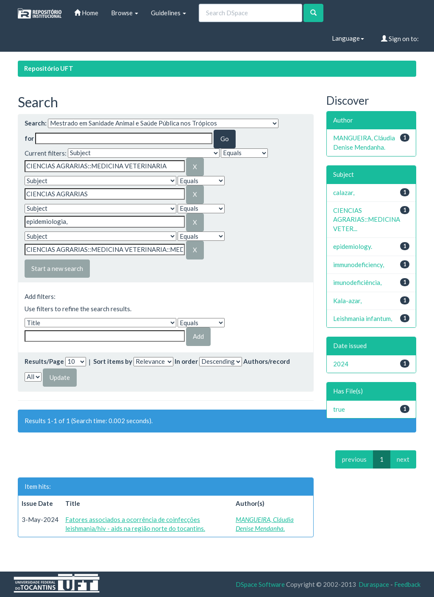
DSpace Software (260, 584)
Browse (124, 13)
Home (86, 13)
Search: (36, 123)
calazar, (343, 192)
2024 (340, 364)
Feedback (407, 584)
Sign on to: (400, 38)
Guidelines (168, 13)
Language (348, 38)
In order (186, 361)
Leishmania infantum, (362, 318)
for (29, 138)
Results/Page (44, 361)
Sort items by (112, 361)
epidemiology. (352, 246)
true (339, 409)
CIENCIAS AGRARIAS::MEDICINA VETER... (366, 219)
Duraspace (374, 584)
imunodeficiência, (357, 282)
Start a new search (57, 268)
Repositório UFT (48, 68)
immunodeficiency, (358, 264)
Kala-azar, (347, 300)
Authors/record (266, 361)
